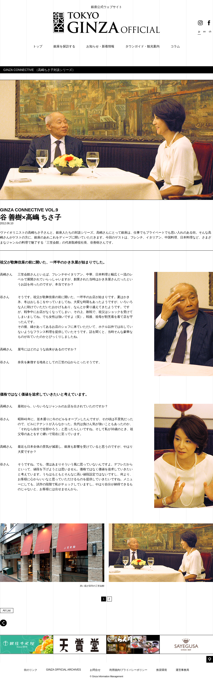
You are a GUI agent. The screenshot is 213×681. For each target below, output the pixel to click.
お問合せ (95, 669)
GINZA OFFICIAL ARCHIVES (63, 669)
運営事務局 (182, 669)
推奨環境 (161, 669)
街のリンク (30, 669)
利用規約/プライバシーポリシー (128, 669)
